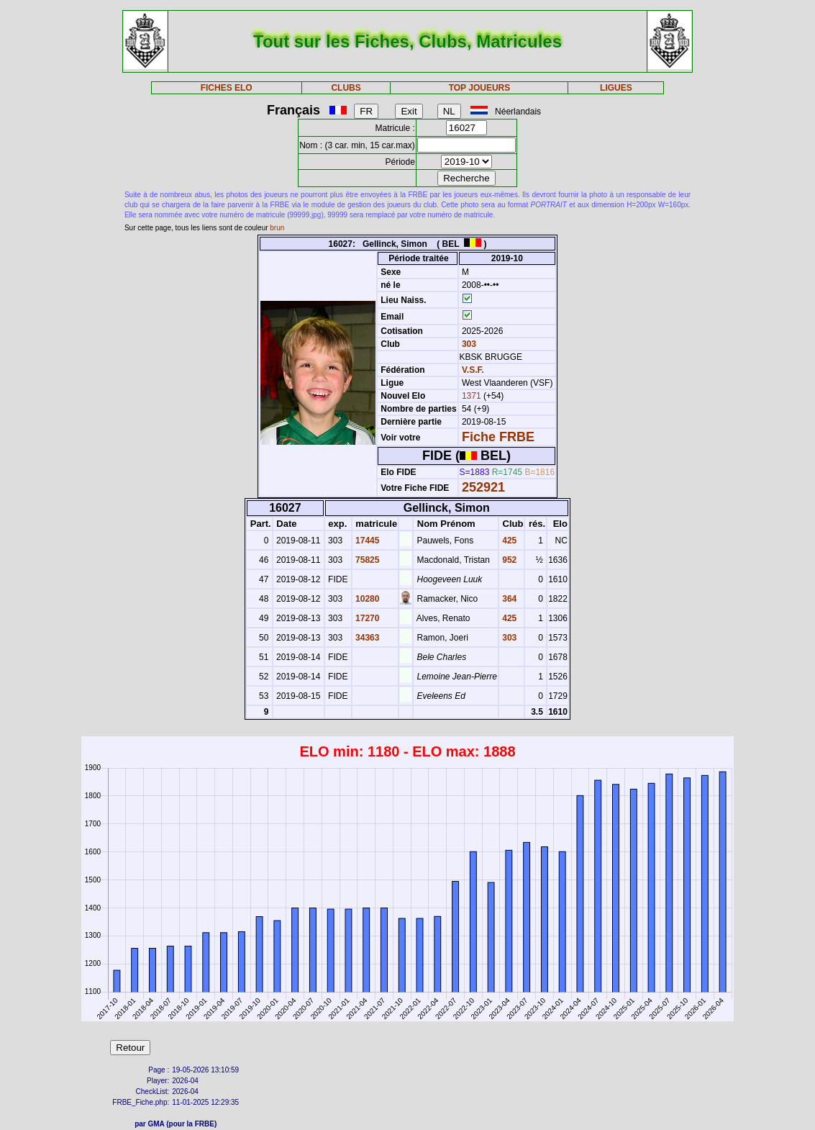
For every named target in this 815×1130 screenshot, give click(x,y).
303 (468, 344)
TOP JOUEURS (480, 88)
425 (508, 540)
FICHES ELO (226, 88)
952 (508, 560)
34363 (366, 638)
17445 (366, 540)
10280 (366, 599)
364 (508, 599)
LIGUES (616, 88)
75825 (366, 560)
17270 (366, 618)
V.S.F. (473, 370)
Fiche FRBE (498, 437)
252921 (483, 487)
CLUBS (345, 88)
